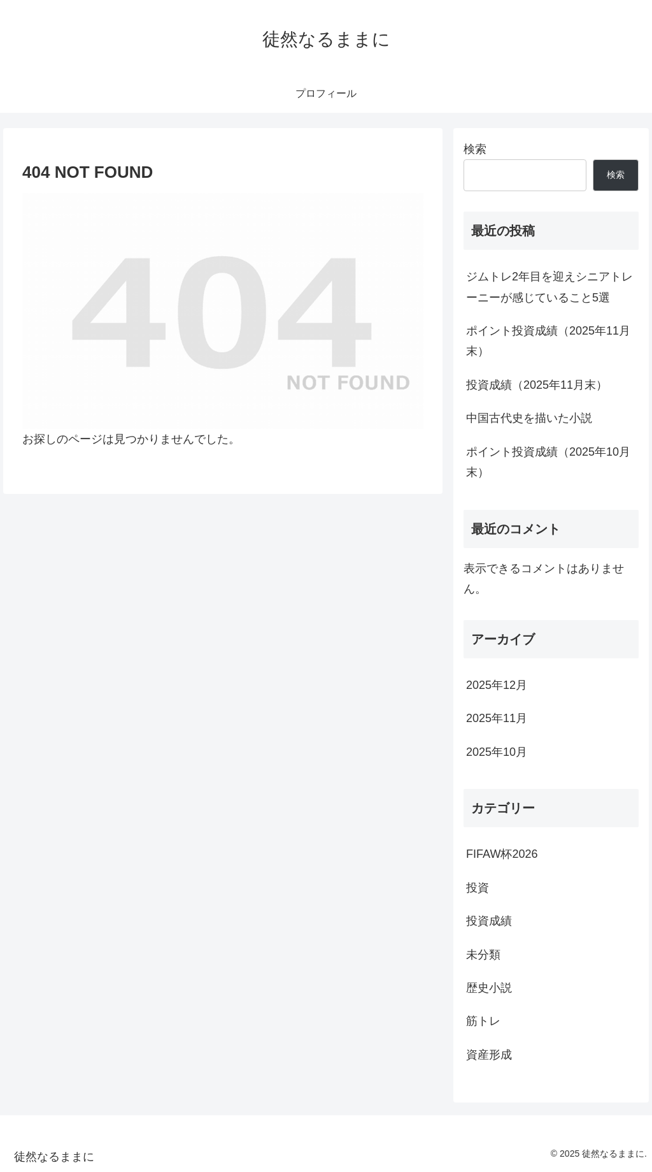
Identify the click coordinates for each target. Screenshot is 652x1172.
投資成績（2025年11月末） (536, 385)
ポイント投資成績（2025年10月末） (548, 462)
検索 (475, 149)
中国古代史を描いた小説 (529, 418)
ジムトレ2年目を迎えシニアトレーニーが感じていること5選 (549, 286)
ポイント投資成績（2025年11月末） (548, 341)
